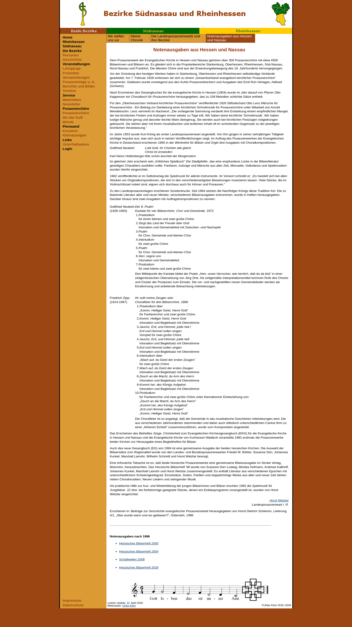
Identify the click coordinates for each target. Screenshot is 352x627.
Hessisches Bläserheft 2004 (138, 551)
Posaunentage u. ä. (79, 82)
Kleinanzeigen (74, 135)
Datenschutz (73, 605)
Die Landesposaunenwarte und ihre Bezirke (175, 38)
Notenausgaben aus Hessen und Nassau (229, 38)
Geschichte (72, 59)
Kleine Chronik (137, 38)
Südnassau (152, 31)
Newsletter (72, 104)
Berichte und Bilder (79, 86)
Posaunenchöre (76, 108)
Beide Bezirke (83, 31)
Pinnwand (71, 126)
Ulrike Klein (129, 605)
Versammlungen (76, 77)
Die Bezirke (72, 51)
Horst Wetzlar (279, 500)
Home (67, 37)
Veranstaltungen (76, 64)
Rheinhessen (245, 31)
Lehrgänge (72, 68)
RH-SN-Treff (73, 118)
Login (67, 149)
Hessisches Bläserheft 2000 (138, 543)
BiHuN (68, 122)
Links (67, 140)
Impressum (72, 600)
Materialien (72, 100)
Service (69, 95)
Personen (71, 55)
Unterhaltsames (76, 144)
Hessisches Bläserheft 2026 (138, 567)
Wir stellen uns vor (116, 38)
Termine (69, 91)
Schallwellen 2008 (132, 559)
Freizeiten (71, 73)
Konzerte (70, 131)
